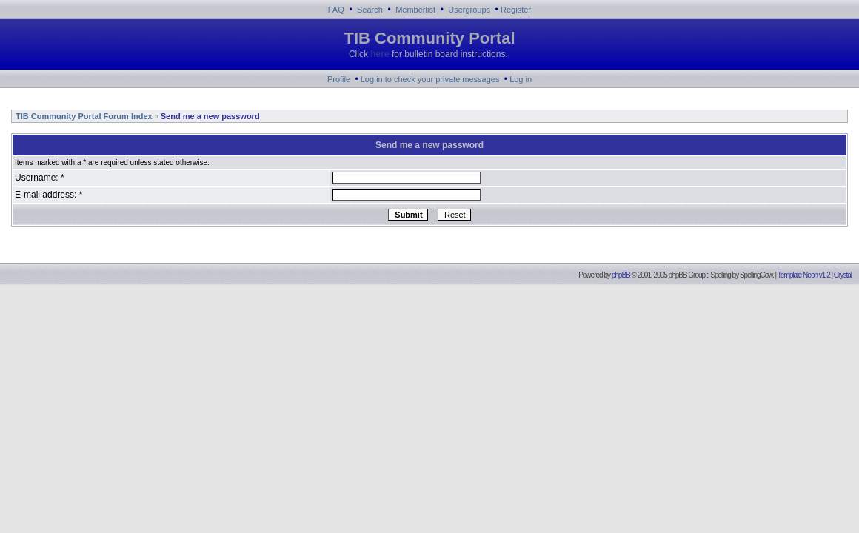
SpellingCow (756, 275)
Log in (520, 79)
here (379, 54)
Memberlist (415, 9)
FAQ (336, 9)
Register (516, 9)
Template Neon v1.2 (804, 275)
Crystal (843, 275)
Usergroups (469, 9)
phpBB (621, 275)
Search (370, 9)
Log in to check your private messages (430, 79)
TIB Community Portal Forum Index (83, 116)
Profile (338, 79)
